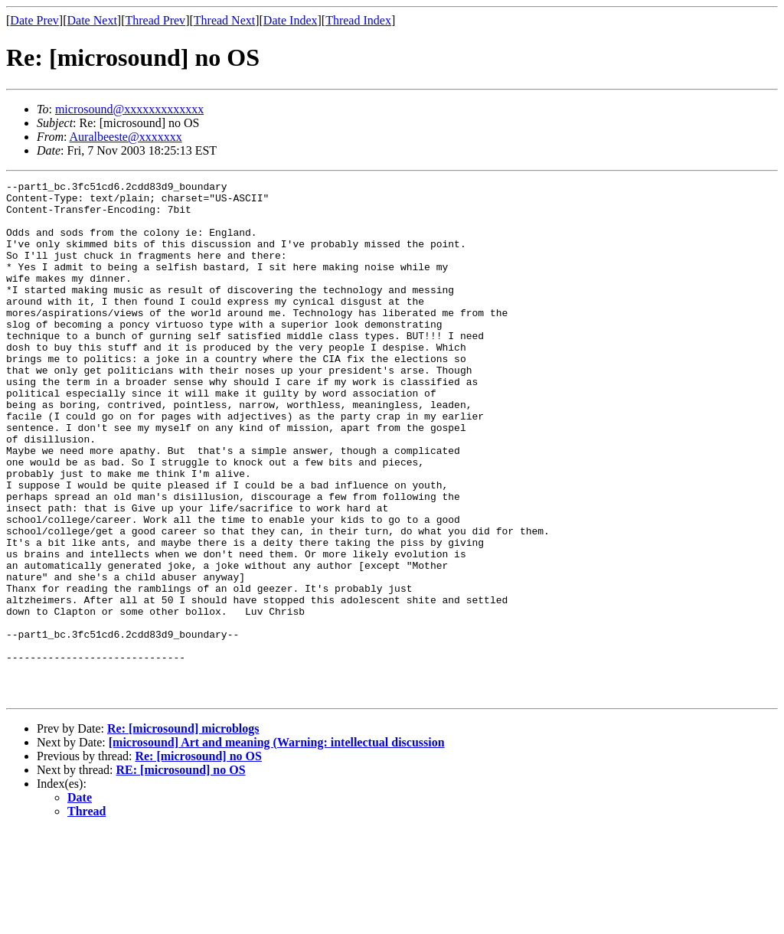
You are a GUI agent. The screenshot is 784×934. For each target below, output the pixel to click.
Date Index (290, 20)
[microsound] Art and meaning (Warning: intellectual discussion (277, 845)
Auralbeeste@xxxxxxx (126, 136)
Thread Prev (155, 20)
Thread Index (358, 20)
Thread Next (224, 20)
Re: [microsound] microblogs (183, 831)
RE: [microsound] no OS (181, 873)
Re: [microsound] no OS (198, 859)
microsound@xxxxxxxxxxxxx (129, 109)
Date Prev (34, 20)
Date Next (92, 20)
